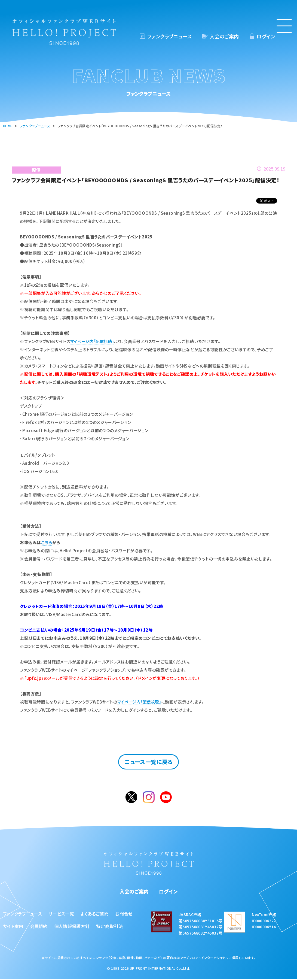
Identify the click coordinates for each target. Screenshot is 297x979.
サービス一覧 (61, 913)
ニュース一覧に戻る (148, 762)
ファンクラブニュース (169, 36)
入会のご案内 (224, 36)
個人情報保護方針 (72, 926)
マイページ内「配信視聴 (91, 341)
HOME (8, 125)
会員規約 (39, 926)
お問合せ (123, 913)
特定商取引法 (109, 926)
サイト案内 (13, 926)
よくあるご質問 (95, 913)
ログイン (266, 36)
